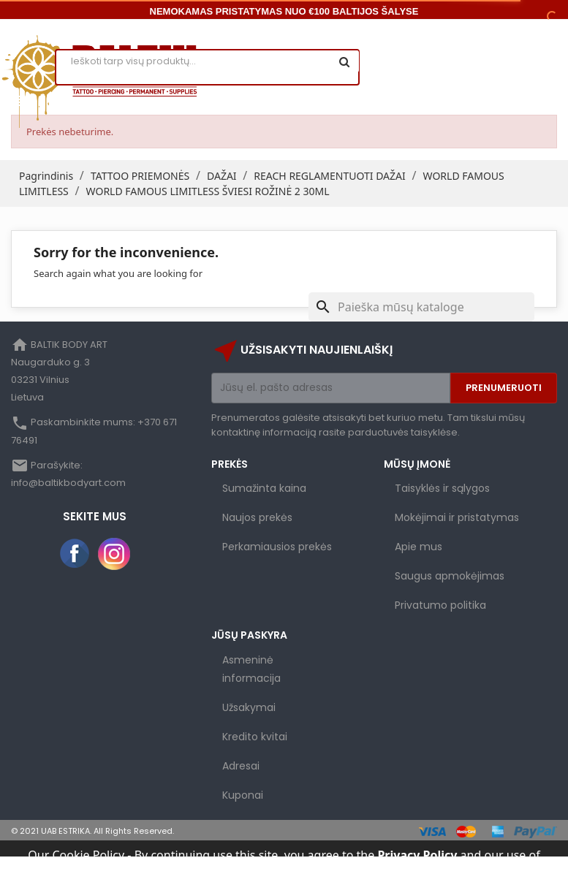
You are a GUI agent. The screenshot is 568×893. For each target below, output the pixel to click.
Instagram (114, 554)
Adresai (241, 766)
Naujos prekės (257, 517)
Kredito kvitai (254, 736)
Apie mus (418, 546)
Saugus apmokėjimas (449, 576)
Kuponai (242, 795)
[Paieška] (421, 307)
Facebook (75, 554)
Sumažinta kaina (264, 488)
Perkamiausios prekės (277, 546)
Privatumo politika (440, 605)
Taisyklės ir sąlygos (442, 488)
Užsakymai (249, 707)
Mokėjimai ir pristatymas (457, 517)
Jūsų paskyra (249, 635)
